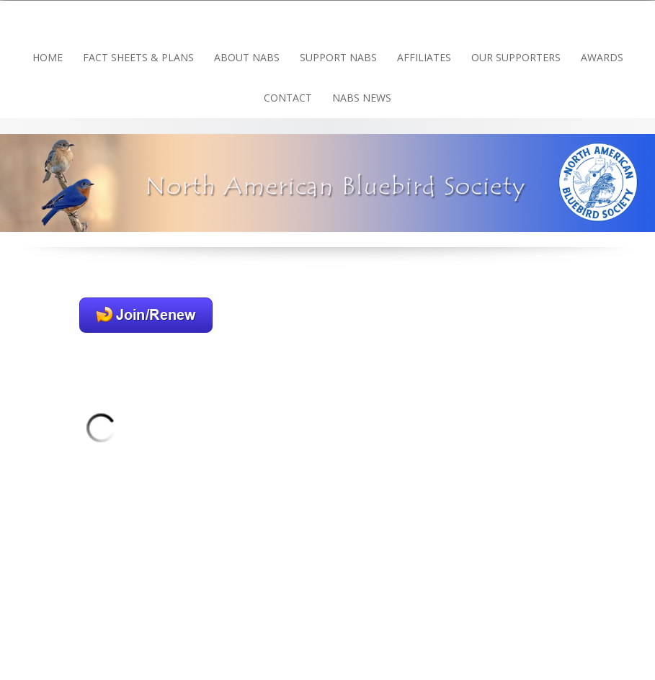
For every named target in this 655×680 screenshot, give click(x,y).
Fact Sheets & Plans (138, 57)
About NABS (247, 57)
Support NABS (338, 57)
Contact (288, 97)
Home (47, 57)
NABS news (361, 97)
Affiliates (424, 57)
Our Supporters (516, 57)
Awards (602, 57)
